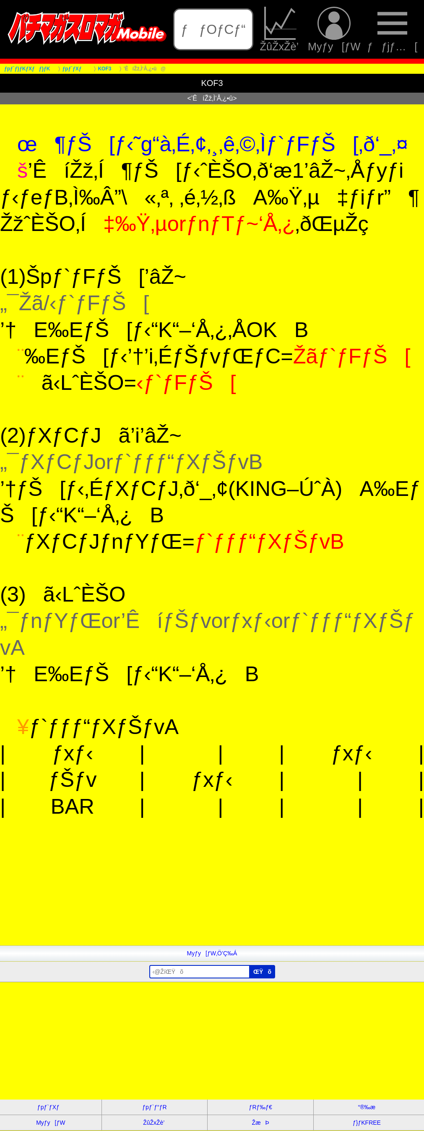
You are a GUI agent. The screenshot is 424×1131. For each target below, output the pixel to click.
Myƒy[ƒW (334, 29)
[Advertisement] (212, 886)
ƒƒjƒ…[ (392, 29)
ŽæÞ (260, 1122)
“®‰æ (366, 1107)
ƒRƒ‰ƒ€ (260, 1107)
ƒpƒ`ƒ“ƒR (154, 1107)
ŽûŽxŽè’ (281, 29)
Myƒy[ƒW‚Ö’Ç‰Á (212, 953)
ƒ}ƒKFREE (367, 1122)
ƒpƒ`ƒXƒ (50, 1107)
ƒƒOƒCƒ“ (213, 29)
